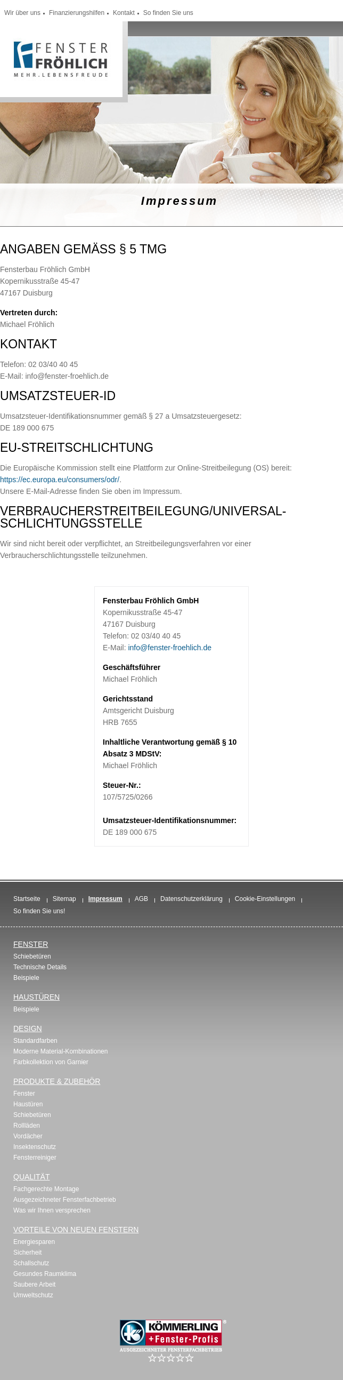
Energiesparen (34, 1242)
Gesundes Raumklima (44, 1274)
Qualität (31, 1176)
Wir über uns (22, 13)
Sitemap (64, 899)
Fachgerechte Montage (46, 1189)
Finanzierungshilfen (76, 13)
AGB (141, 899)
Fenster (30, 944)
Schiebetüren (32, 956)
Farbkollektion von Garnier (50, 1062)
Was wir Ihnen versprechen (52, 1210)
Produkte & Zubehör (56, 1081)
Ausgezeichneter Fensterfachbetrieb (64, 1199)
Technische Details (40, 967)
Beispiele (26, 978)
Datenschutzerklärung (191, 899)
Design (27, 1028)
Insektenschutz (34, 1147)
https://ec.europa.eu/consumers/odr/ (59, 479)
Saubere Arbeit (34, 1284)
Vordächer (28, 1136)
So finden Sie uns (168, 13)
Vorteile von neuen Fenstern (75, 1229)
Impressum (105, 899)
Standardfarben (35, 1041)
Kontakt (124, 13)
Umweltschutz (33, 1295)
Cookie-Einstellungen (265, 899)
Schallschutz (31, 1263)
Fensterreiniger (34, 1157)
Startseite (26, 899)
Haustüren (36, 997)
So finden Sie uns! (39, 911)
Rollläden (26, 1125)
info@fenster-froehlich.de (169, 647)
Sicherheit (27, 1252)
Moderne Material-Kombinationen (60, 1051)
